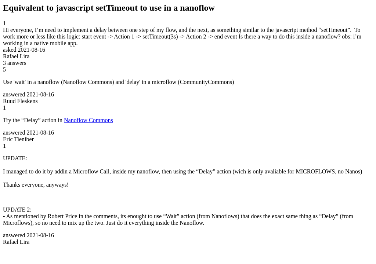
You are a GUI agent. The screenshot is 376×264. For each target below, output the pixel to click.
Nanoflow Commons (88, 120)
